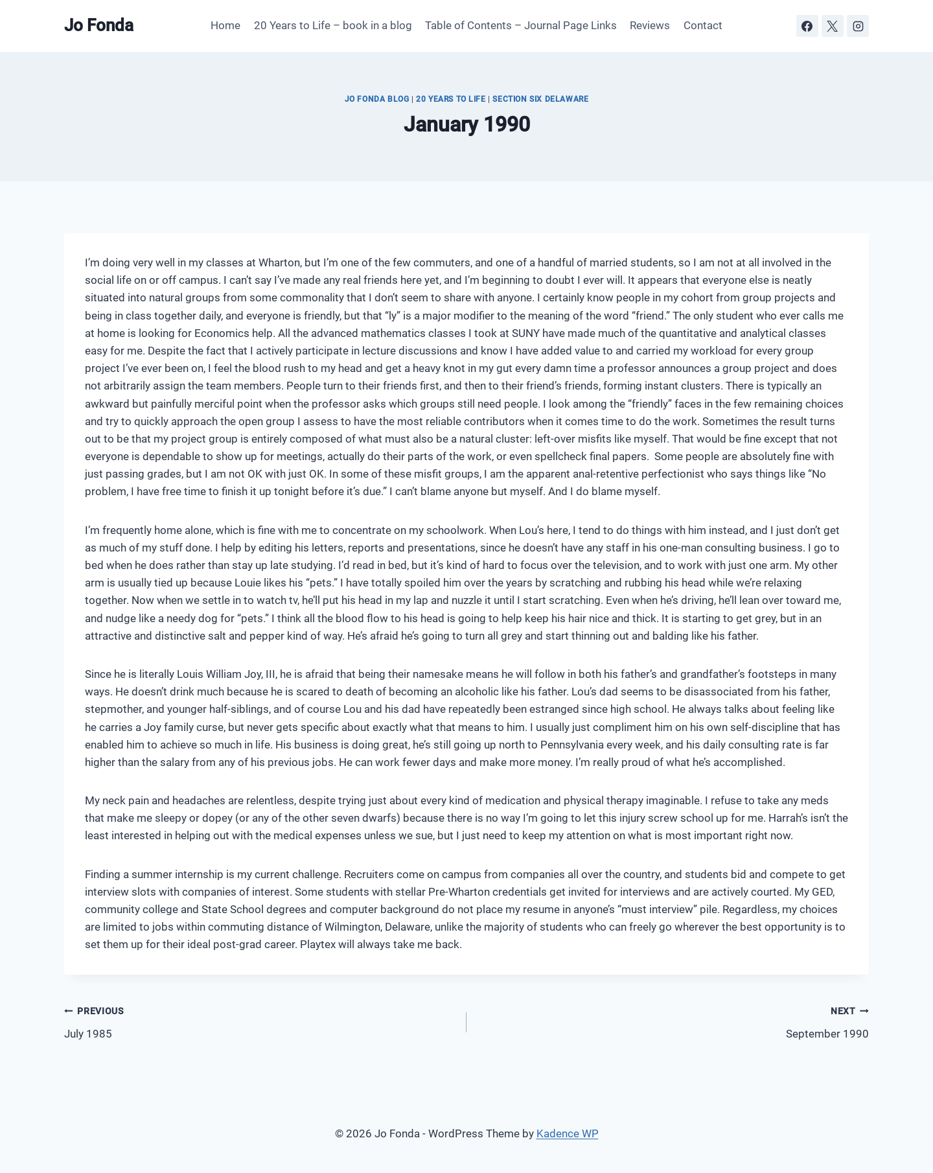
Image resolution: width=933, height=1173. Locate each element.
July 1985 (259, 1021)
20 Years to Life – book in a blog (333, 25)
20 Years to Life (451, 99)
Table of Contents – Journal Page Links (521, 25)
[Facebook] (807, 26)
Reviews (650, 25)
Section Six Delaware (540, 99)
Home (225, 25)
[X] (833, 26)
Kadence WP (567, 1133)
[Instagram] (858, 26)
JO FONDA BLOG (377, 99)
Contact (703, 25)
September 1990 (673, 1021)
